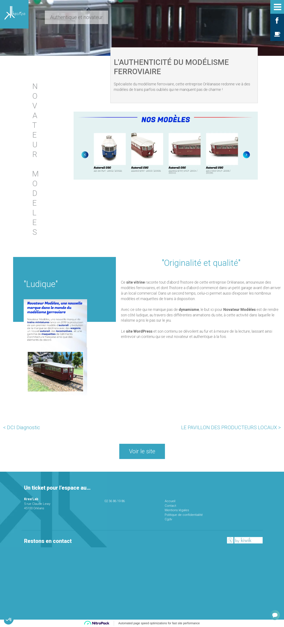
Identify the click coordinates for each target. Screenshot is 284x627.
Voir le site (142, 451)
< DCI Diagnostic (21, 427)
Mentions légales (177, 510)
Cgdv (168, 519)
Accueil (170, 501)
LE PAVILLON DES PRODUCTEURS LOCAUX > (231, 427)
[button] (9, 620)
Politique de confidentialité (184, 515)
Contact (170, 506)
